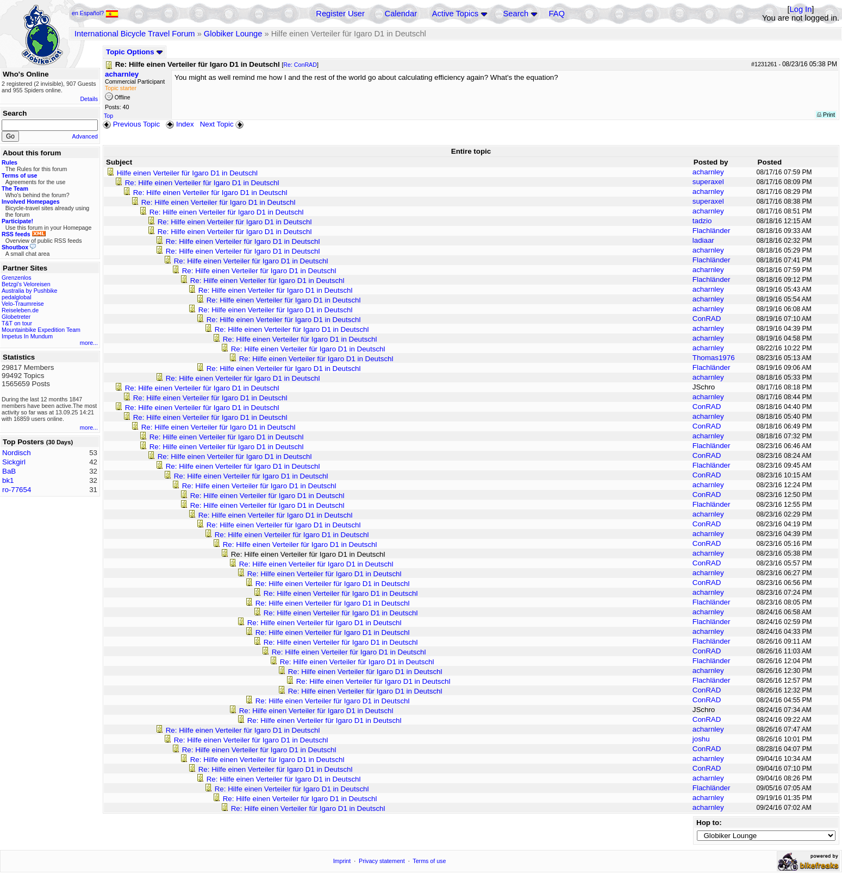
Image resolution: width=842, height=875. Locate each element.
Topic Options (134, 52)
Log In (801, 9)
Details (89, 99)
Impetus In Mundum (27, 336)
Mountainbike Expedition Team (41, 329)
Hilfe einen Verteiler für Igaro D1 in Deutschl (187, 173)
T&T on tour (17, 323)
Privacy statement (382, 861)
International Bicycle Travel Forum (134, 33)
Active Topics (455, 13)
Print (826, 114)
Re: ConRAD (300, 64)
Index (180, 124)
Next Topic (223, 124)
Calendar (401, 13)
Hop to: (709, 823)
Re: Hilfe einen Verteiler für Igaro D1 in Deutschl (202, 183)
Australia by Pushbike (29, 290)
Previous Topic (131, 124)
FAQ (557, 13)
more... (89, 342)
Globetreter (16, 316)
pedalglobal (17, 297)
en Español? (95, 13)
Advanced (85, 136)
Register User (340, 13)
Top (108, 115)
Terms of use (429, 861)
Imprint (342, 861)
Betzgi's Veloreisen (26, 284)
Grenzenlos (17, 277)
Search (515, 13)
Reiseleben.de (20, 310)
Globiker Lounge (233, 33)
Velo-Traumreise (23, 303)
